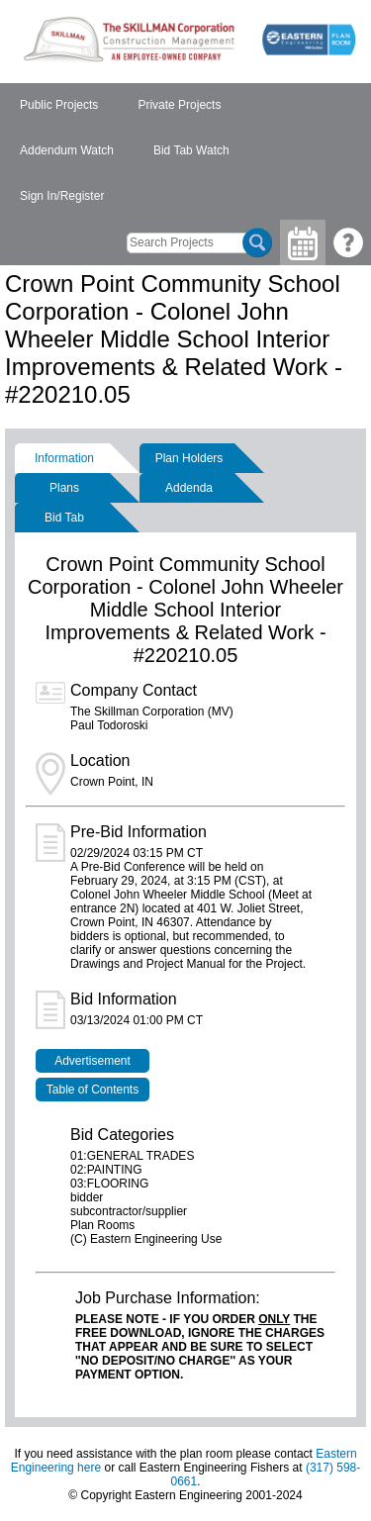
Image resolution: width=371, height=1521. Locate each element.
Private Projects (179, 105)
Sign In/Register (62, 196)
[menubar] (185, 151)
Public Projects (59, 105)
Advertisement (92, 1061)
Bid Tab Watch (191, 150)
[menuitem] (59, 106)
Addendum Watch (67, 150)
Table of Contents (92, 1089)
